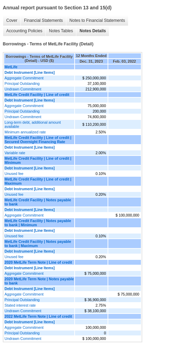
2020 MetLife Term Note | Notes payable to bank (39, 281)
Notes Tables (61, 30)
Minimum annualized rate (25, 132)
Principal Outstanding (22, 83)
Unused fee (14, 174)
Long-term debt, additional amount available (33, 124)
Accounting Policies (24, 30)
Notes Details (92, 30)
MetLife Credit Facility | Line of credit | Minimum (38, 160)
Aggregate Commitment (24, 78)
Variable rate (15, 153)
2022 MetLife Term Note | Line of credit (38, 316)
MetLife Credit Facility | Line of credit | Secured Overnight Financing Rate (38, 139)
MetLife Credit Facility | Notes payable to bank (38, 202)
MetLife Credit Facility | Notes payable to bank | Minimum (38, 223)
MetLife (11, 67)
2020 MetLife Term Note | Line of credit (38, 262)
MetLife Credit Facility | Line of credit (37, 95)
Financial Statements (43, 20)
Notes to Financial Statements (97, 20)
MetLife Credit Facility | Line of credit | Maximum (38, 181)
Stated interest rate (20, 305)
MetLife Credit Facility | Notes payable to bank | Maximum (38, 243)
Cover (11, 20)
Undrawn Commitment (23, 89)
